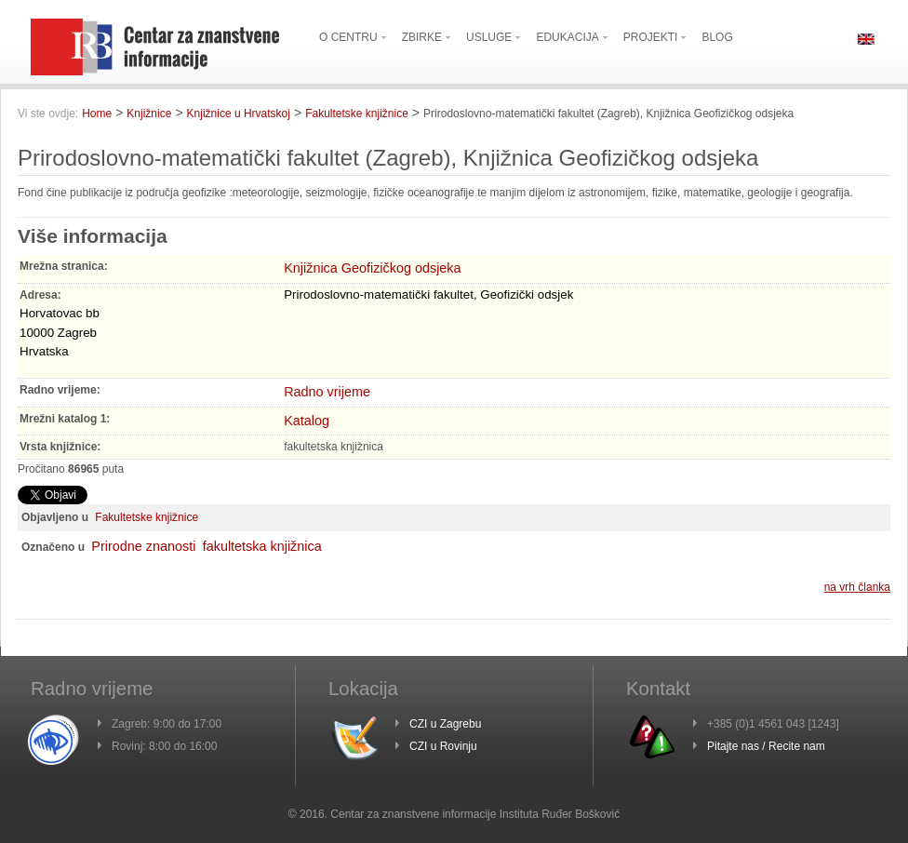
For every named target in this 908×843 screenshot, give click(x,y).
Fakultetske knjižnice (356, 113)
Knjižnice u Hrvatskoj (238, 113)
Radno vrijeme (327, 391)
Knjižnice (149, 113)
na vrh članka (857, 587)
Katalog (306, 420)
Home (97, 113)
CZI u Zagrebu (445, 723)
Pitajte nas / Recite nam (766, 746)
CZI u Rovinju (443, 746)
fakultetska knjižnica (262, 546)
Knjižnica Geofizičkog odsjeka (372, 268)
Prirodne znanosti (143, 546)
